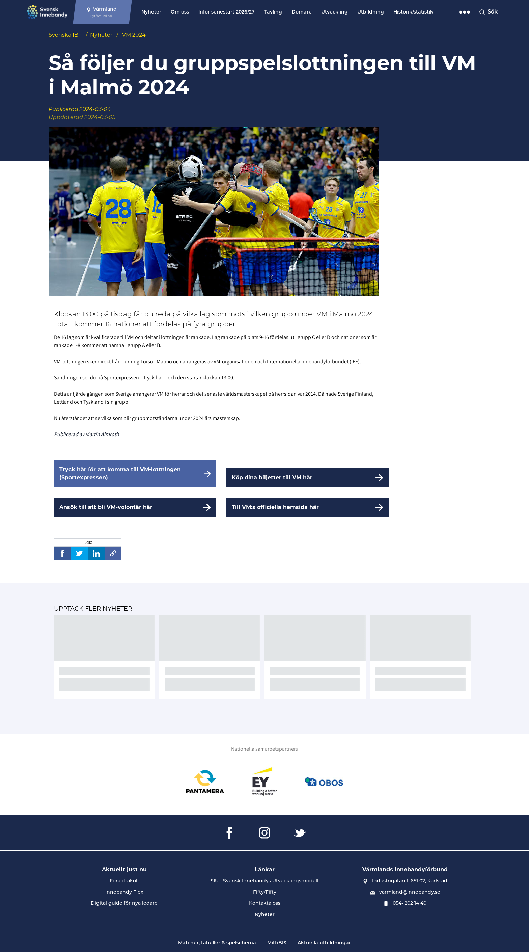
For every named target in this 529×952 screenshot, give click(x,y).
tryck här (153, 377)
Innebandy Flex (124, 892)
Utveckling (334, 12)
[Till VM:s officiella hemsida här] (307, 507)
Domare (301, 12)
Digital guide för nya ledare (124, 903)
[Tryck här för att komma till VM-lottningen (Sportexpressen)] (135, 473)
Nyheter (151, 12)
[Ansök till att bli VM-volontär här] (135, 507)
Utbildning (370, 12)
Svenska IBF (65, 35)
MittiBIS (276, 943)
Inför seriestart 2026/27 (226, 12)
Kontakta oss (264, 903)
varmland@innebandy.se (409, 892)
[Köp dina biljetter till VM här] (307, 477)
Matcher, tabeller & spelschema (217, 943)
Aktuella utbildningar (324, 943)
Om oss (180, 12)
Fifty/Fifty (264, 892)
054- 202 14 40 (409, 903)
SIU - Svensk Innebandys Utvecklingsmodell (264, 881)
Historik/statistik (413, 12)
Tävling (273, 12)
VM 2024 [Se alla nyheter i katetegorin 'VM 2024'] (134, 35)
